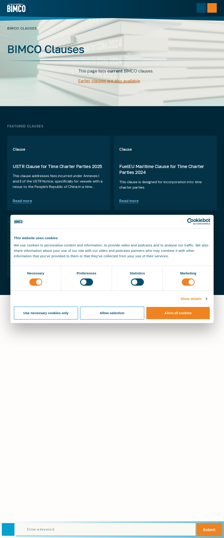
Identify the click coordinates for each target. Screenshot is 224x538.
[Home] (16, 8)
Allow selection (112, 313)
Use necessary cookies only (45, 313)
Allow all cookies (178, 313)
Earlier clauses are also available (109, 81)
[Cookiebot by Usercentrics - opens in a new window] (190, 221)
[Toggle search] (201, 8)
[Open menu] (212, 8)
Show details (191, 299)
